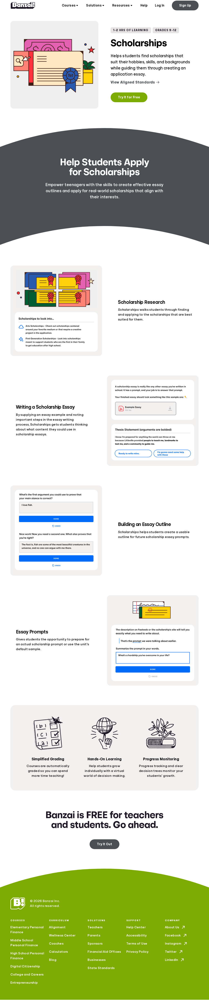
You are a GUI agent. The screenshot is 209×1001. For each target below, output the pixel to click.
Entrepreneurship (24, 984)
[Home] (22, 6)
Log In (159, 6)
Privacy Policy (137, 953)
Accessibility (136, 936)
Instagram (176, 944)
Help (144, 6)
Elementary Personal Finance (27, 931)
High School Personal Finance (27, 957)
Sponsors (95, 944)
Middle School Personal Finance (24, 944)
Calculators (58, 953)
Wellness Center (62, 936)
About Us (175, 928)
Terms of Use (136, 944)
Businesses (97, 961)
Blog (52, 961)
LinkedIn (175, 961)
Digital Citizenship (25, 967)
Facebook (176, 936)
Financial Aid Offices (104, 953)
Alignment (57, 928)
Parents (94, 936)
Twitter (174, 953)
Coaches (56, 944)
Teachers (95, 928)
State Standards (101, 969)
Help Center (136, 928)
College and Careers (27, 975)
